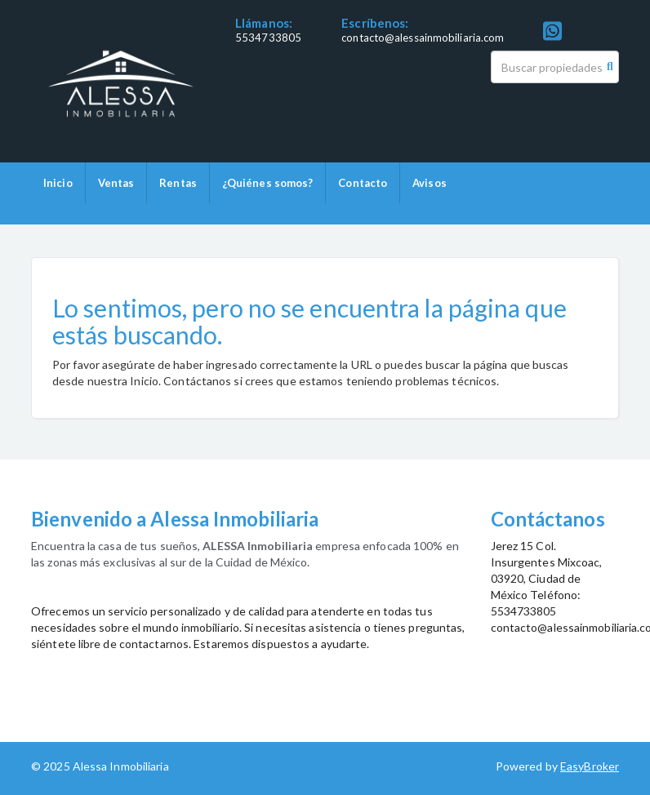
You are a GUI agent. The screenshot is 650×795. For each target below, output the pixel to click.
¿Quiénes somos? (268, 182)
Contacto (362, 182)
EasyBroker (589, 766)
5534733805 (268, 37)
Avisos (429, 182)
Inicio (58, 182)
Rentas (178, 182)
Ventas (116, 182)
